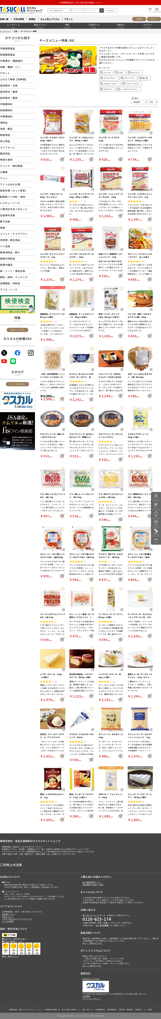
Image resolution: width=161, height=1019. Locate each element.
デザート (68, 18)
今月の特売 (18, 18)
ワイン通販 (148, 1009)
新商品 (32, 18)
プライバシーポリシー (92, 998)
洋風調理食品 (100, 1009)
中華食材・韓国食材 (126, 1009)
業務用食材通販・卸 (52, 1009)
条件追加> (111, 10)
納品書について (8, 914)
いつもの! (155, 524)
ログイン (154, 19)
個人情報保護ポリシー (92, 882)
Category (17, 41)
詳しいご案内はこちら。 (93, 943)
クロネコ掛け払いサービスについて (17, 919)
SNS (17, 341)
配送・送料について (10, 956)
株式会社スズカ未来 (91, 979)
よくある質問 (7, 921)
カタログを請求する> (17, 384)
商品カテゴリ (40, 24)
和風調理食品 (112, 1009)
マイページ (156, 498)
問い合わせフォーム (91, 915)
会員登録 (139, 19)
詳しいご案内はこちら (92, 965)
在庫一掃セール (87, 1009)
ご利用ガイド (94, 24)
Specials (17, 320)
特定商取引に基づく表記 (93, 884)
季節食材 (138, 1009)
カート (156, 507)
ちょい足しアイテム (49, 18)
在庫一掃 (4, 18)
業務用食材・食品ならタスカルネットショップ (26, 1009)
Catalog (17, 375)
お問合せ (120, 24)
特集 (67, 24)
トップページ (13, 24)
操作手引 (156, 533)
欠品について (7, 916)
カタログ (147, 24)
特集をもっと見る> (17, 330)
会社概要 (86, 996)
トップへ (156, 542)
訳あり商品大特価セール (71, 1009)
